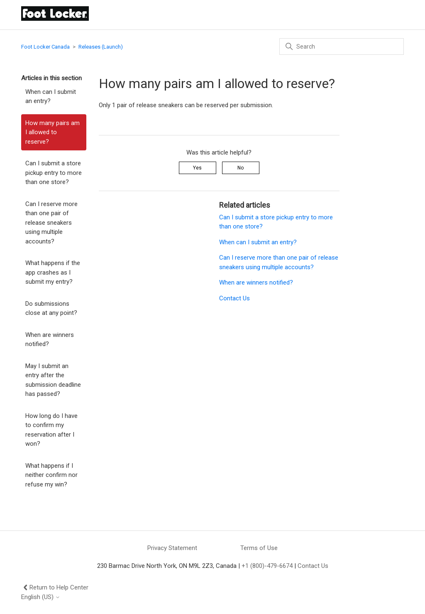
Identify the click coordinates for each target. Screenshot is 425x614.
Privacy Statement (172, 548)
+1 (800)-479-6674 (267, 566)
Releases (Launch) (100, 47)
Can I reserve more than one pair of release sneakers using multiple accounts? (51, 222)
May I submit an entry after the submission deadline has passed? (53, 380)
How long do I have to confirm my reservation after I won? (51, 430)
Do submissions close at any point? (51, 308)
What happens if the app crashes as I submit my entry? (52, 272)
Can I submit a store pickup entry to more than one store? (53, 173)
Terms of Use (259, 548)
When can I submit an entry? (50, 96)
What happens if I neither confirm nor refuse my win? (51, 475)
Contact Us (234, 298)
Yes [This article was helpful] (197, 168)
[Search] (341, 46)
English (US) (40, 597)
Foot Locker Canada (45, 47)
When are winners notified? (49, 339)
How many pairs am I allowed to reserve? (52, 132)
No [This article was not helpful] (240, 168)
